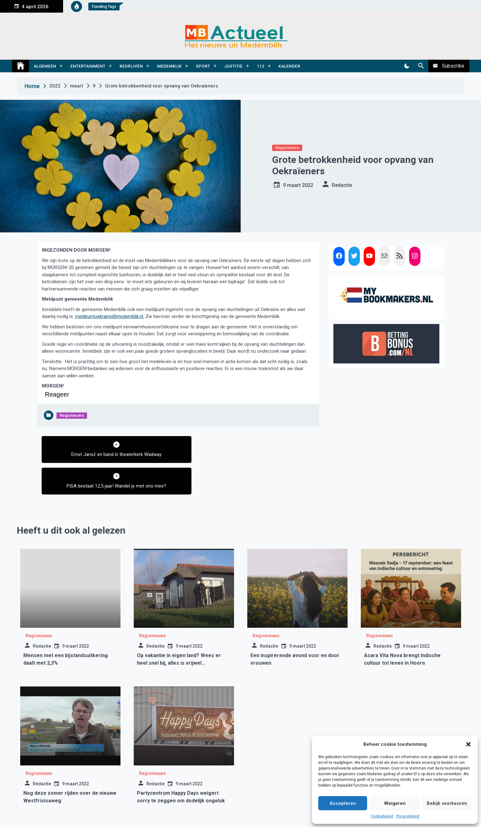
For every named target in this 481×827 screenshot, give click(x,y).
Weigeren (395, 803)
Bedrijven (131, 66)
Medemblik (169, 66)
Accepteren (343, 803)
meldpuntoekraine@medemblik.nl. (109, 316)
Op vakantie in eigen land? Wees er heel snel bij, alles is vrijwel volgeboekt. (179, 631)
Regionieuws (287, 147)
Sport (203, 66)
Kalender (289, 66)
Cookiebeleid (382, 816)
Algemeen (45, 66)
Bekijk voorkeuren (447, 803)
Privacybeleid (407, 816)
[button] (468, 744)
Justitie (233, 66)
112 (260, 66)
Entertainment (87, 66)
